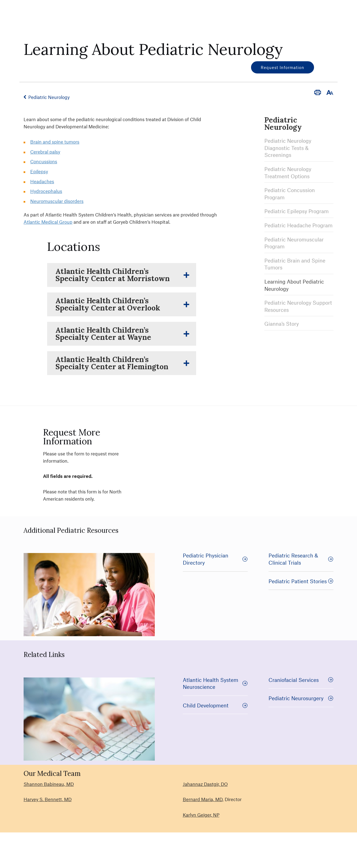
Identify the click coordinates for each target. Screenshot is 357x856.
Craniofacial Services (301, 680)
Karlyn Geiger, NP (201, 814)
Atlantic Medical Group (48, 222)
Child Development (215, 705)
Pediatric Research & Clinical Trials (301, 559)
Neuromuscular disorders (56, 201)
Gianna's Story (281, 323)
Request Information (282, 67)
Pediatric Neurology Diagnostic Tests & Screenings (287, 147)
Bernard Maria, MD (202, 799)
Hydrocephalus (46, 191)
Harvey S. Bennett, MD (48, 799)
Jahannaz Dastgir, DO (205, 784)
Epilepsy (39, 171)
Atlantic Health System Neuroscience (215, 683)
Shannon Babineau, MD (49, 784)
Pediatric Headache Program (298, 225)
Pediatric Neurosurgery (301, 698)
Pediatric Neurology (49, 97)
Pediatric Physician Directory (215, 559)
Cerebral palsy (45, 151)
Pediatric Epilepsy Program (296, 211)
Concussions (43, 161)
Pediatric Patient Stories (301, 581)
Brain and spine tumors (54, 141)
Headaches (42, 181)
